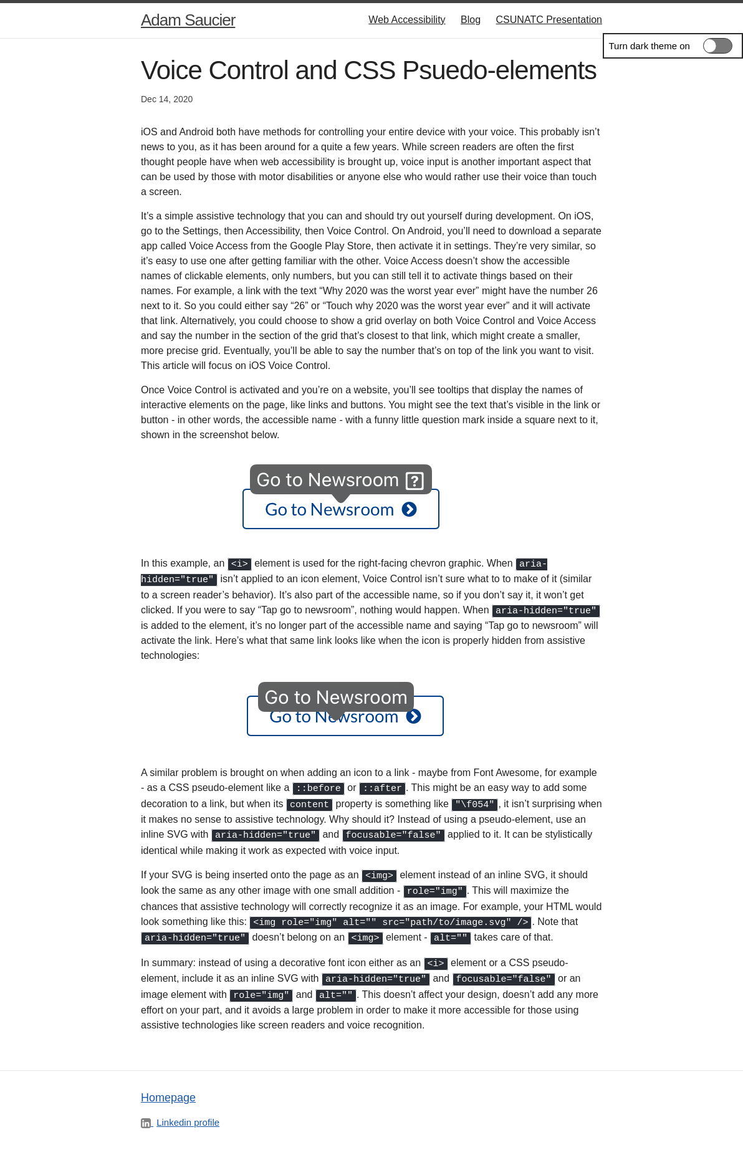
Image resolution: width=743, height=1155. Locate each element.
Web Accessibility (406, 19)
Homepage (168, 1086)
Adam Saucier (188, 20)
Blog (471, 19)
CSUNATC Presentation (549, 19)
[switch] (673, 46)
